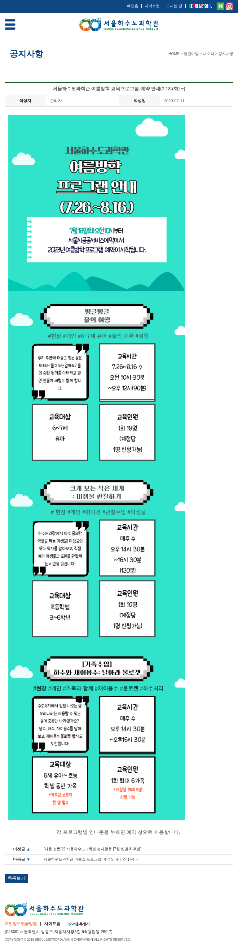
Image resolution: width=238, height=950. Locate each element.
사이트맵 (152, 6)
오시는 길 (174, 6)
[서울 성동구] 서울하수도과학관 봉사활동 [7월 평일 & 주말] (92, 849)
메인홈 (132, 6)
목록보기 (16, 878)
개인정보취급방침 (21, 923)
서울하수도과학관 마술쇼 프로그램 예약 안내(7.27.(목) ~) (91, 859)
